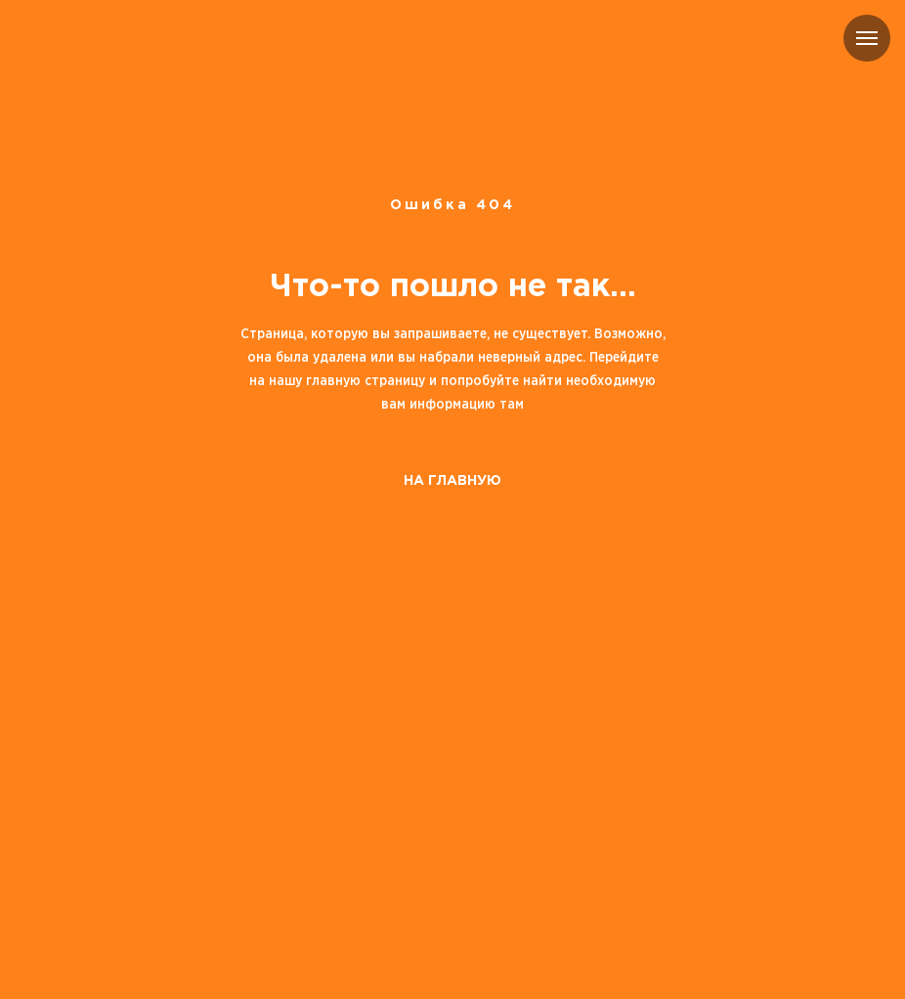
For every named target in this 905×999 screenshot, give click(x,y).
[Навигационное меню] (867, 38)
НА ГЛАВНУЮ (452, 481)
